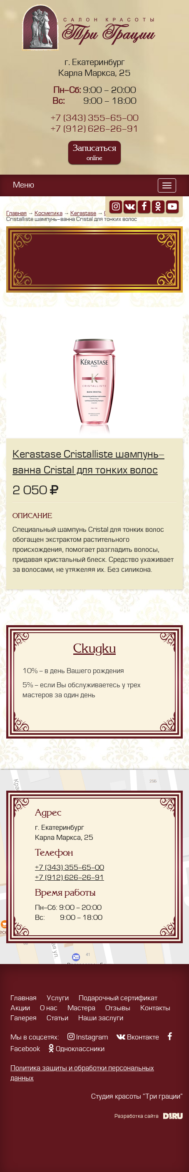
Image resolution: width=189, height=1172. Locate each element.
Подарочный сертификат (118, 998)
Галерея (23, 1018)
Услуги (58, 998)
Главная (16, 213)
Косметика (48, 213)
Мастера (81, 1008)
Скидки (94, 648)
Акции (20, 1008)
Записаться (94, 152)
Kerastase (83, 213)
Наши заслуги (100, 1018)
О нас (48, 1008)
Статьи (57, 1018)
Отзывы (117, 1008)
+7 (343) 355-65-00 (95, 118)
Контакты (155, 1008)
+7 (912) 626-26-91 (95, 129)
